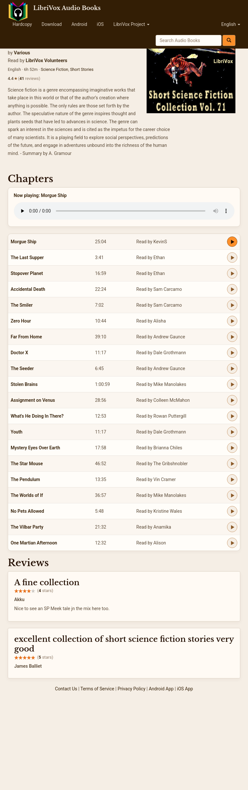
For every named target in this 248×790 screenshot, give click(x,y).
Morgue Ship (23, 241)
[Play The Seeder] (232, 368)
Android (79, 24)
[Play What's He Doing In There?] (232, 416)
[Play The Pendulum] (232, 479)
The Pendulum (25, 479)
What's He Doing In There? (37, 416)
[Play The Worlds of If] (232, 495)
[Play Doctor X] (232, 352)
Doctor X (19, 352)
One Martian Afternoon (34, 542)
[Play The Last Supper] (232, 257)
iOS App (185, 688)
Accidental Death (28, 289)
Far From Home (26, 336)
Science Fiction (54, 69)
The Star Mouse (27, 463)
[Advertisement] (124, 741)
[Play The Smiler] (232, 305)
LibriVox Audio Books (67, 8)
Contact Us (66, 688)
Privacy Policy (131, 688)
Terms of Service (97, 688)
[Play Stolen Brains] (232, 384)
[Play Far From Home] (232, 337)
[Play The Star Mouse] (232, 463)
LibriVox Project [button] (131, 24)
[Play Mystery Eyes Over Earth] (232, 448)
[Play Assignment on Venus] (232, 400)
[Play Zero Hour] (232, 321)
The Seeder (22, 368)
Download (52, 24)
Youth (16, 431)
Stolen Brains (24, 384)
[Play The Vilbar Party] (232, 527)
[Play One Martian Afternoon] (232, 543)
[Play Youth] (232, 432)
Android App (161, 688)
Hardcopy (22, 24)
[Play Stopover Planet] (232, 273)
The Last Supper (27, 257)
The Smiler (22, 305)
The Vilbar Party (27, 527)
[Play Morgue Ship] (232, 241)
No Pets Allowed (27, 511)
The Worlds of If (27, 495)
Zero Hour (21, 321)
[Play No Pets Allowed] (232, 511)
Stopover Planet (27, 273)
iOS (100, 24)
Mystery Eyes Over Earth (35, 447)
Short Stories (82, 69)
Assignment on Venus (33, 400)
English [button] (230, 24)
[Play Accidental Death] (232, 289)
